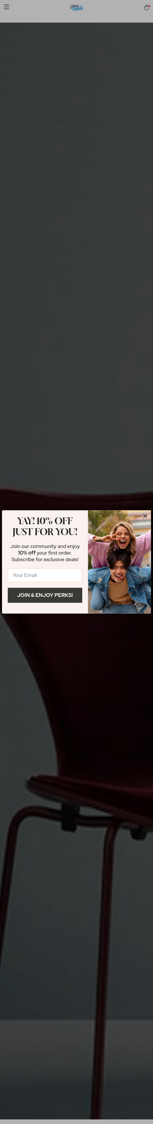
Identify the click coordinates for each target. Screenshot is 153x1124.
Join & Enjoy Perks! (45, 595)
